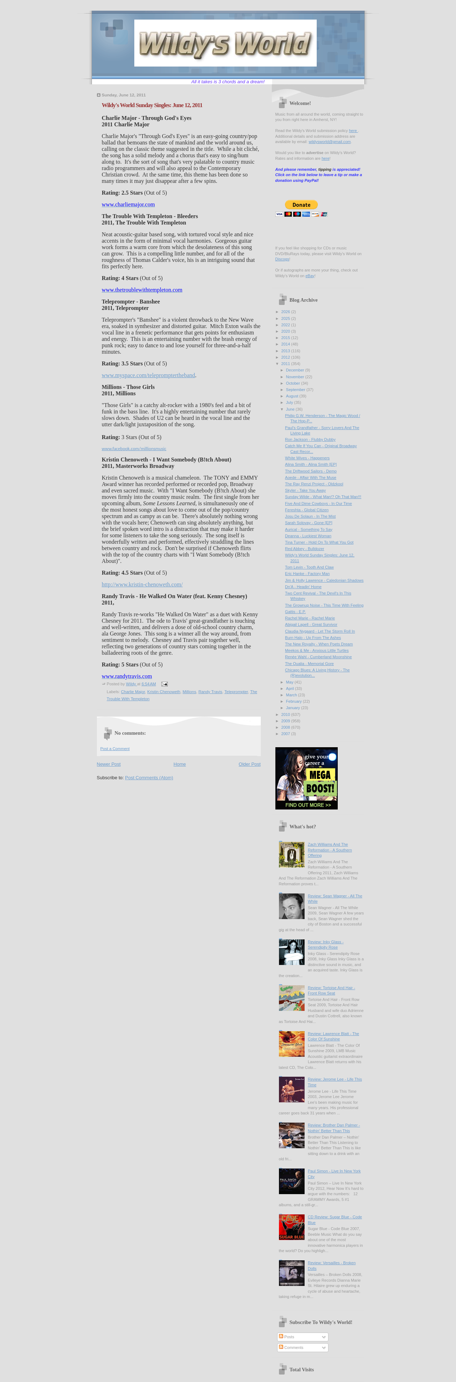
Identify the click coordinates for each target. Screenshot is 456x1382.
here (353, 130)
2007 (286, 734)
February (294, 701)
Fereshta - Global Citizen (306, 510)
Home (179, 764)
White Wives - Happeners (307, 458)
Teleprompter (236, 692)
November (295, 377)
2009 (286, 721)
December (295, 370)
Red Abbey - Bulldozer (304, 549)
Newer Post (109, 764)
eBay (309, 276)
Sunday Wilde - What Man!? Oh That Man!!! (323, 497)
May (290, 682)
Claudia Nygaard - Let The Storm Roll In (320, 631)
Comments (291, 1347)
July (290, 402)
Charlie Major (133, 692)
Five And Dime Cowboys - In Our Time (318, 503)
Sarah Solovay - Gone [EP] (308, 523)
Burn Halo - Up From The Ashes (313, 637)
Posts (286, 1337)
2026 (286, 312)
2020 (286, 331)
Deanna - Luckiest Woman (308, 536)
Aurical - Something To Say (308, 529)
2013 (286, 351)
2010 (286, 714)
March (292, 695)
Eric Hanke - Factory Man (307, 573)
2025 (286, 318)
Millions (189, 692)
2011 (286, 364)
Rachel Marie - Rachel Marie (310, 618)
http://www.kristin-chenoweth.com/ (142, 584)
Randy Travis (210, 692)
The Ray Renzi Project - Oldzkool (314, 484)
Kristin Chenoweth (163, 692)
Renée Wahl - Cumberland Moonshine (318, 657)
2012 (286, 357)
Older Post (249, 764)
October (293, 383)
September (296, 389)
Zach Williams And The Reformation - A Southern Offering (330, 850)
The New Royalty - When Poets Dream (319, 644)
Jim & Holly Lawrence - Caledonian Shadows (324, 580)
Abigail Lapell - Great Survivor (311, 624)
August (292, 396)
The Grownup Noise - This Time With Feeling (324, 605)
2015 (286, 338)
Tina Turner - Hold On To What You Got (319, 542)
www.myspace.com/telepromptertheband (148, 375)
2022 (286, 325)
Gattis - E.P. (295, 612)
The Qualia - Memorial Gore (309, 663)
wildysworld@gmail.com (330, 141)
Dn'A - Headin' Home (303, 587)
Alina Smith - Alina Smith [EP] (311, 464)
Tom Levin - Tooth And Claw (309, 567)
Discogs (282, 259)
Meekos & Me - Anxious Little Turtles (317, 650)
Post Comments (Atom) (149, 777)
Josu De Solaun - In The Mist (310, 516)
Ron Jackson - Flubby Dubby (310, 439)
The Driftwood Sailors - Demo (311, 471)
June (291, 409)
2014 (286, 344)
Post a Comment (115, 749)
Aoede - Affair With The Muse (310, 477)
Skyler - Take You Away (305, 490)
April (290, 688)
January (293, 708)
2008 (286, 727)
